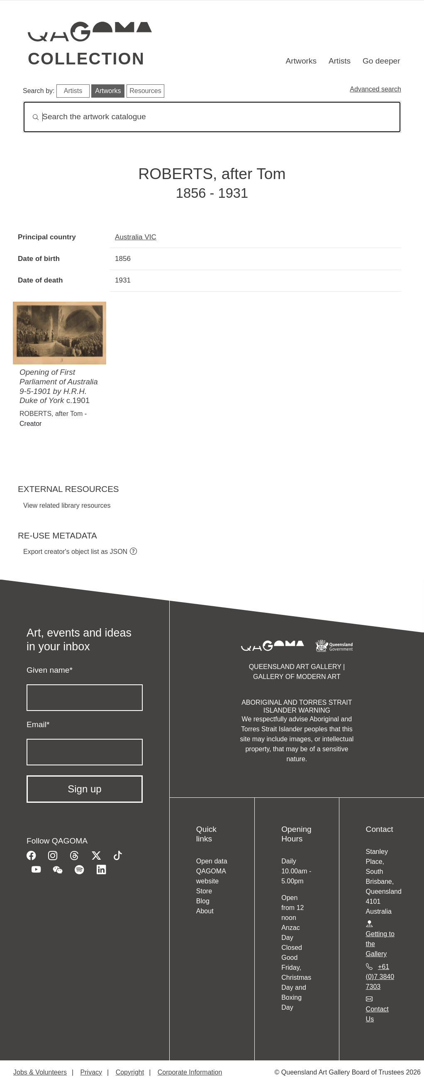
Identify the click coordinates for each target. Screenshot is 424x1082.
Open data (211, 861)
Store (204, 891)
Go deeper (381, 61)
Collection (86, 58)
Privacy (91, 1072)
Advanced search (375, 89)
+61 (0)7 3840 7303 (380, 976)
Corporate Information (190, 1072)
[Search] (212, 117)
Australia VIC (135, 237)
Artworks (301, 61)
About (205, 911)
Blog (203, 901)
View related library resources (66, 505)
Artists (340, 61)
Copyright (130, 1072)
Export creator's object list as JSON (75, 551)
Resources (145, 90)
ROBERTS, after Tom (51, 413)
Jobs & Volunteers (40, 1072)
